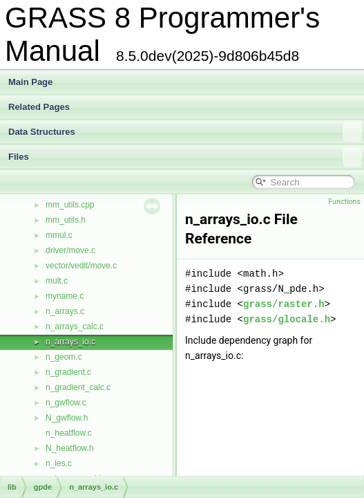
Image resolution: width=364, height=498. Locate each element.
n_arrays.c (65, 311)
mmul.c (59, 235)
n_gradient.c (68, 372)
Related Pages (39, 107)
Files (185, 157)
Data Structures (185, 132)
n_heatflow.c (69, 433)
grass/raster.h (284, 304)
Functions (344, 201)
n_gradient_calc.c (78, 387)
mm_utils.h (66, 220)
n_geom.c (64, 357)
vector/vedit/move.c (81, 265)
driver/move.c (70, 250)
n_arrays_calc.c (75, 326)
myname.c (65, 296)
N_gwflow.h (67, 418)
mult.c (57, 281)
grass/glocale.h (286, 319)
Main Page (30, 82)
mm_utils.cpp (70, 205)
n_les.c (59, 463)
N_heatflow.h (69, 448)
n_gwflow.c (66, 402)
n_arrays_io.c (70, 342)
